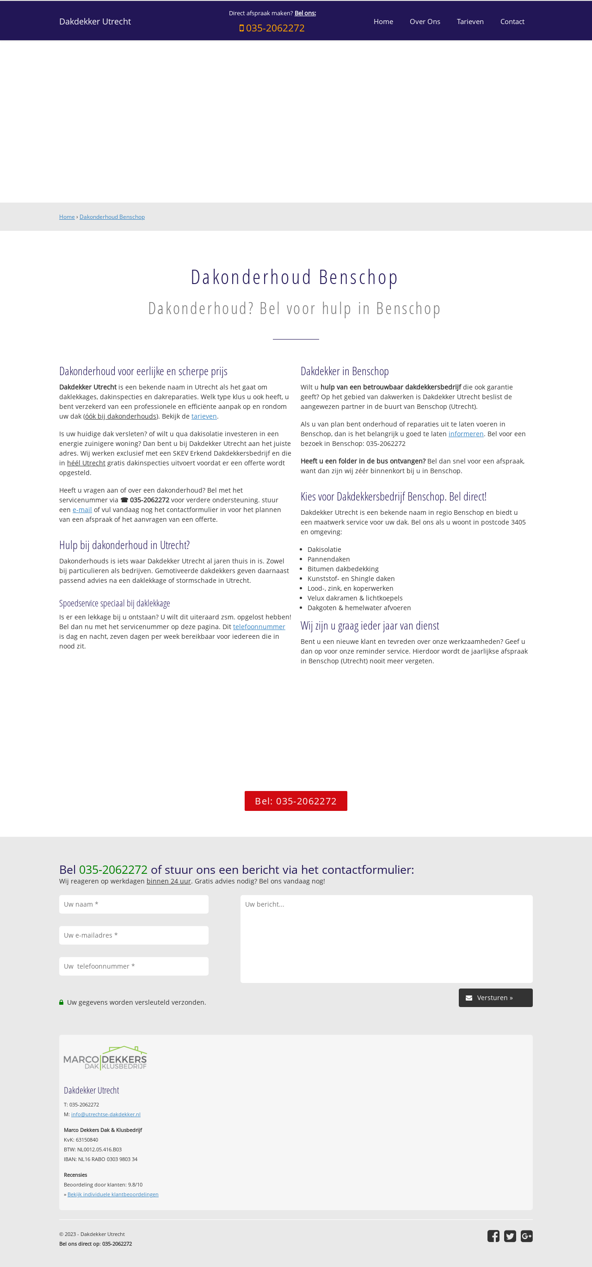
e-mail (82, 509)
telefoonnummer (259, 626)
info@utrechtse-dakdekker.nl (106, 1114)
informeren (466, 433)
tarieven (204, 416)
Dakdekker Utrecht (95, 21)
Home (67, 217)
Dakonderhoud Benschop (112, 217)
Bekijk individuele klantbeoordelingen (113, 1194)
